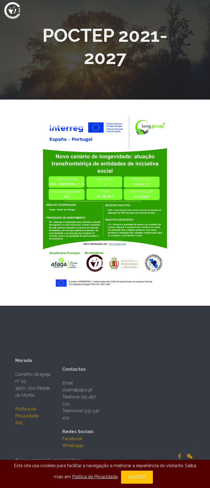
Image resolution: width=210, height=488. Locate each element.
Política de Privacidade (95, 476)
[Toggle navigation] (201, 9)
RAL (19, 439)
